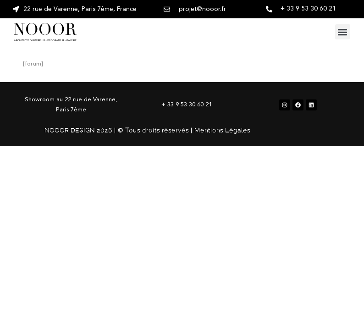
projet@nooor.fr (202, 9)
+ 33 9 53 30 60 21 (308, 9)
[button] (342, 31)
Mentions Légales (222, 130)
